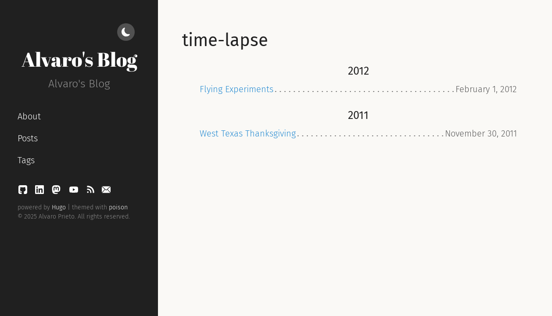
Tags (26, 160)
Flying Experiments (236, 89)
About (29, 116)
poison (118, 207)
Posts (28, 138)
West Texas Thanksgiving (248, 133)
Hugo (59, 207)
